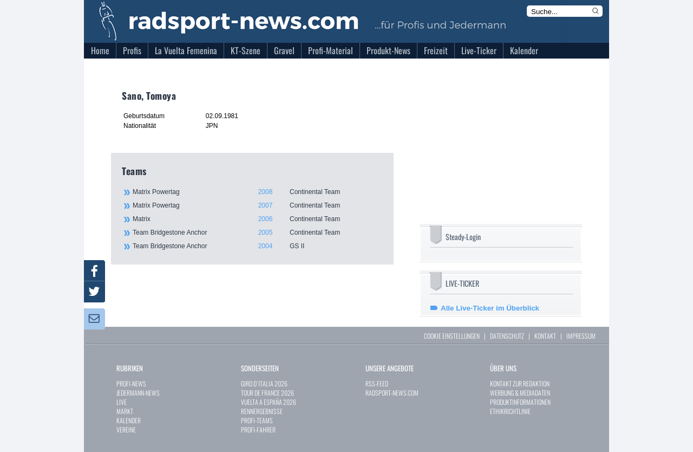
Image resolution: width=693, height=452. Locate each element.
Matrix (257, 219)
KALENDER (128, 420)
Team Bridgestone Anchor (257, 232)
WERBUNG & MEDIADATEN (520, 392)
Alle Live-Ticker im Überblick (490, 308)
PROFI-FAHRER (258, 429)
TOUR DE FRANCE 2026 (267, 392)
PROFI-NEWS (131, 383)
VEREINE (126, 429)
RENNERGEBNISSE (262, 411)
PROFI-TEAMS (257, 420)
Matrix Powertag (257, 192)
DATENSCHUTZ (507, 335)
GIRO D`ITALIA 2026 (264, 383)
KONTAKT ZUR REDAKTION (520, 383)
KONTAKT (545, 335)
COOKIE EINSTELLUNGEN (452, 335)
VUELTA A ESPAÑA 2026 (268, 401)
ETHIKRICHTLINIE (510, 411)
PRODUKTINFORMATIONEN (520, 401)
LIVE (121, 401)
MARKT (124, 411)
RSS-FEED (376, 383)
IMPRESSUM (581, 335)
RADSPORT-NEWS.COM (392, 392)
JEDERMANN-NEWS (138, 392)
